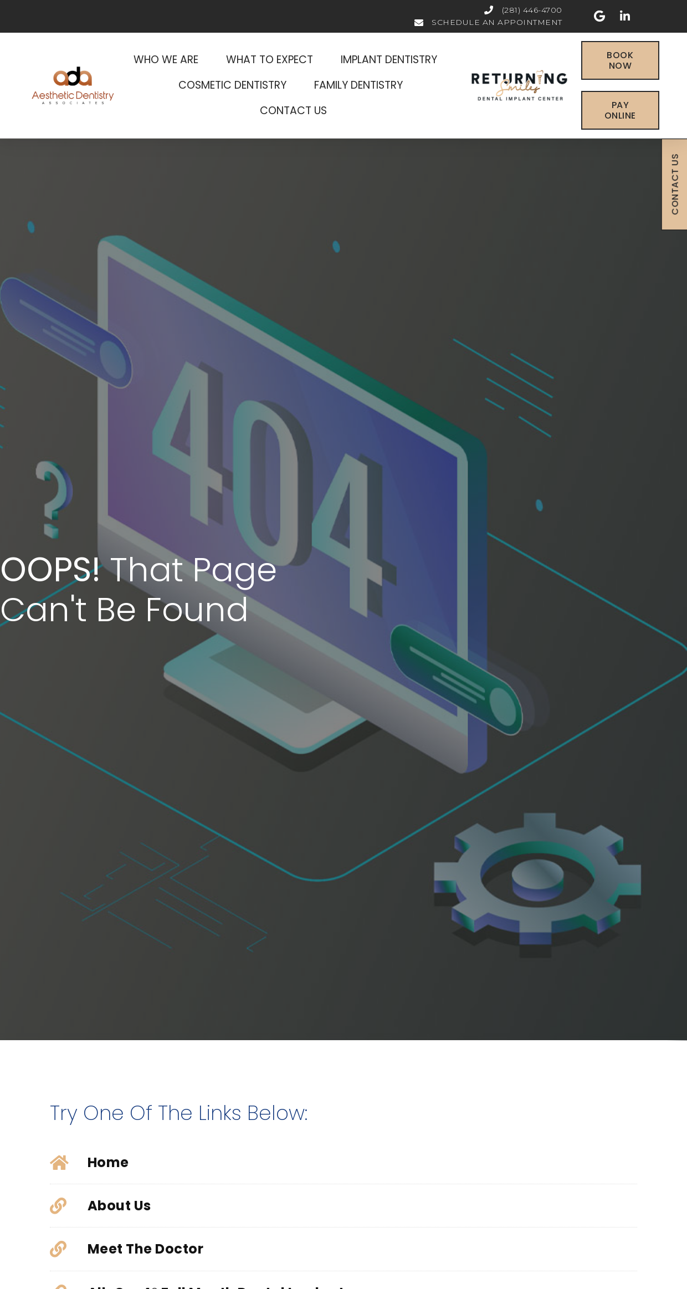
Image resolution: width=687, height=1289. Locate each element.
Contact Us (293, 110)
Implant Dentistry (392, 59)
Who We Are (169, 59)
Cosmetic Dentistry (235, 85)
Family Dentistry (361, 85)
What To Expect (272, 59)
